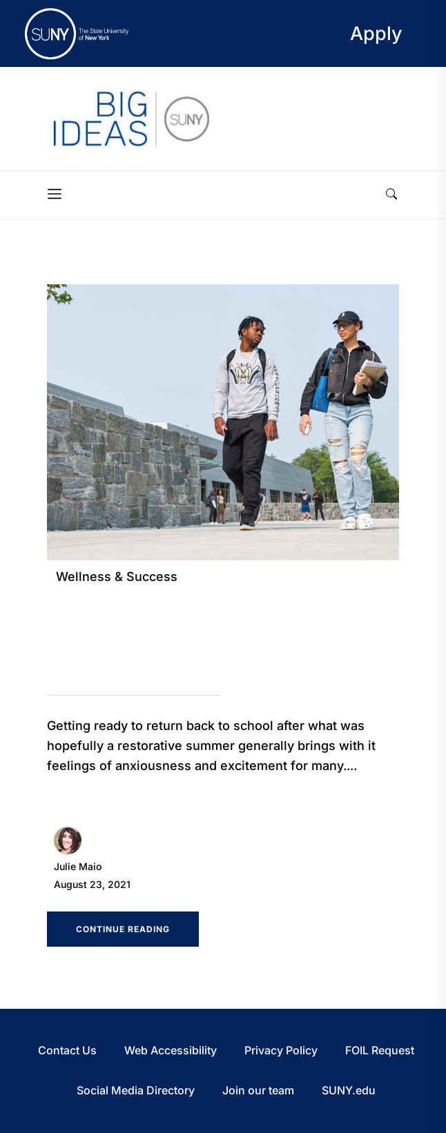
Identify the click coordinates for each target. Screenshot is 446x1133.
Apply (376, 33)
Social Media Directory (136, 1090)
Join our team (258, 1090)
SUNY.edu (349, 1090)
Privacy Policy (281, 1050)
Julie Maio (77, 866)
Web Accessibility (170, 1050)
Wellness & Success (116, 576)
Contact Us (67, 1050)
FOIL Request (379, 1050)
